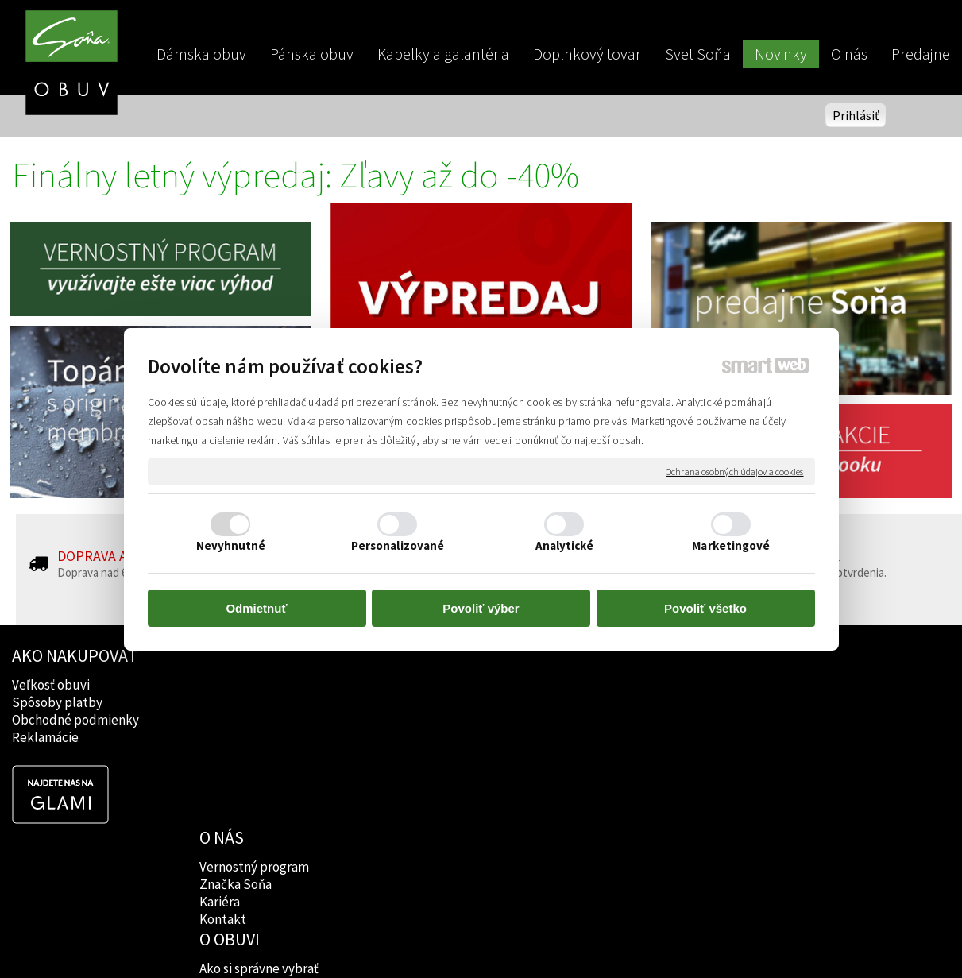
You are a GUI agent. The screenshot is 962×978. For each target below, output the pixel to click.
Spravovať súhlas (753, 939)
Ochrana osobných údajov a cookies (734, 471)
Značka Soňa (238, 702)
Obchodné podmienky (75, 720)
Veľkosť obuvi (51, 685)
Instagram (610, 702)
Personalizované (398, 545)
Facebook (608, 685)
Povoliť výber (480, 608)
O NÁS (224, 655)
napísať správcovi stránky (481, 939)
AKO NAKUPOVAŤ (74, 655)
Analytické (564, 545)
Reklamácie (45, 737)
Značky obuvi (429, 702)
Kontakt (225, 737)
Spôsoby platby (57, 702)
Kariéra (222, 720)
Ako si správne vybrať (450, 685)
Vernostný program (256, 685)
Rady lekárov (428, 720)
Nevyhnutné (231, 545)
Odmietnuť (256, 608)
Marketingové (731, 545)
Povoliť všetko (705, 608)
